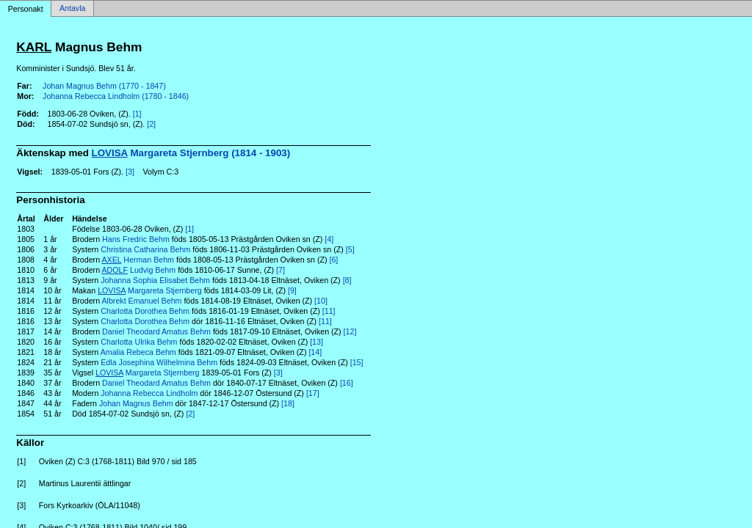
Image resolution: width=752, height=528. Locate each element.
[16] (346, 382)
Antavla (72, 8)
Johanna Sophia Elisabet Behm (155, 280)
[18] (287, 403)
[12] (350, 331)
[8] (347, 280)
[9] (292, 290)
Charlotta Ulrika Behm (139, 341)
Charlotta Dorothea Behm (145, 311)
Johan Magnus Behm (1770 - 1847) (104, 85)
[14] (315, 352)
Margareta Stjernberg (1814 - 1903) (191, 152)
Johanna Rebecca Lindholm (149, 393)
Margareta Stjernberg (150, 290)
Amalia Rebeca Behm (138, 352)
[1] (137, 113)
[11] (329, 311)
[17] (312, 393)
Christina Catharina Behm (145, 249)
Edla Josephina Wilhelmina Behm (159, 362)
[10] (321, 300)
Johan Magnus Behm (136, 403)
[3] (130, 171)
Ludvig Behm (138, 269)
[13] (316, 341)
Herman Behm (137, 259)
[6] (333, 259)
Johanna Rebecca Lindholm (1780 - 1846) (116, 96)
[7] (280, 269)
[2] (151, 124)
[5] (350, 249)
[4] (329, 239)
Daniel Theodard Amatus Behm (156, 331)
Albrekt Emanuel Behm (141, 300)
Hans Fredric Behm (136, 239)
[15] (357, 362)
